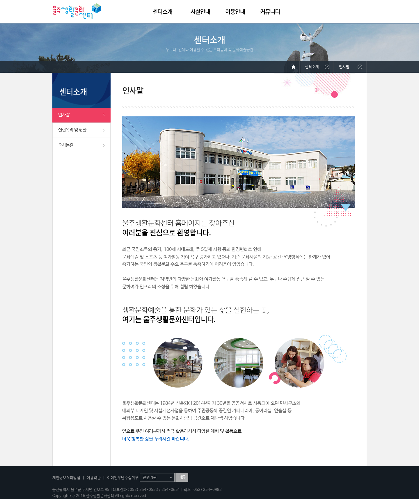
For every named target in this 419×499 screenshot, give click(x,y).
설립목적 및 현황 (72, 129)
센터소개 (162, 11)
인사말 (64, 114)
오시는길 (65, 145)
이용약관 (94, 478)
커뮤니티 (270, 11)
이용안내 (235, 11)
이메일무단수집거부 (123, 478)
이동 (181, 477)
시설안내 (200, 11)
